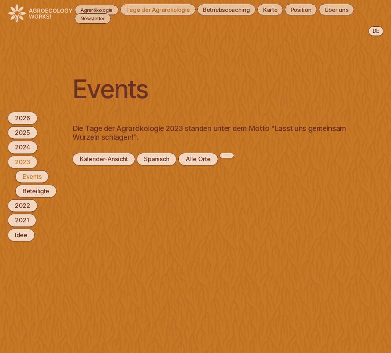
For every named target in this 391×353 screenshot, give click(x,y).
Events (32, 176)
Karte (289, 9)
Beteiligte (36, 191)
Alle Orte (198, 159)
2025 (22, 132)
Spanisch (156, 159)
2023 (22, 161)
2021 (22, 220)
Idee (21, 234)
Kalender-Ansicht (104, 159)
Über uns (87, 18)
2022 (22, 205)
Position (324, 9)
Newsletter (131, 18)
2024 (22, 147)
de (376, 31)
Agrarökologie (95, 9)
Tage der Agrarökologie (166, 9)
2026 (22, 118)
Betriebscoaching (240, 9)
